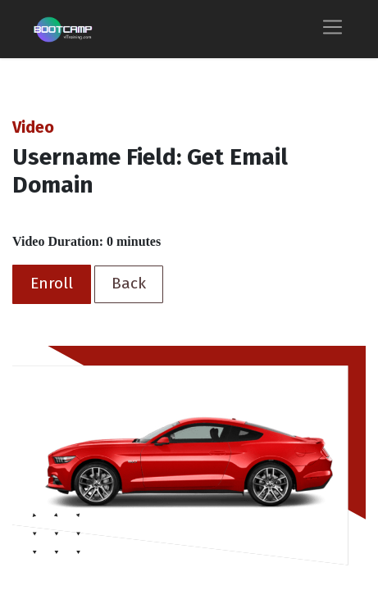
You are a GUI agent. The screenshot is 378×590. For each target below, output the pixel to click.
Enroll (51, 283)
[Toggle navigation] (332, 29)
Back (129, 283)
